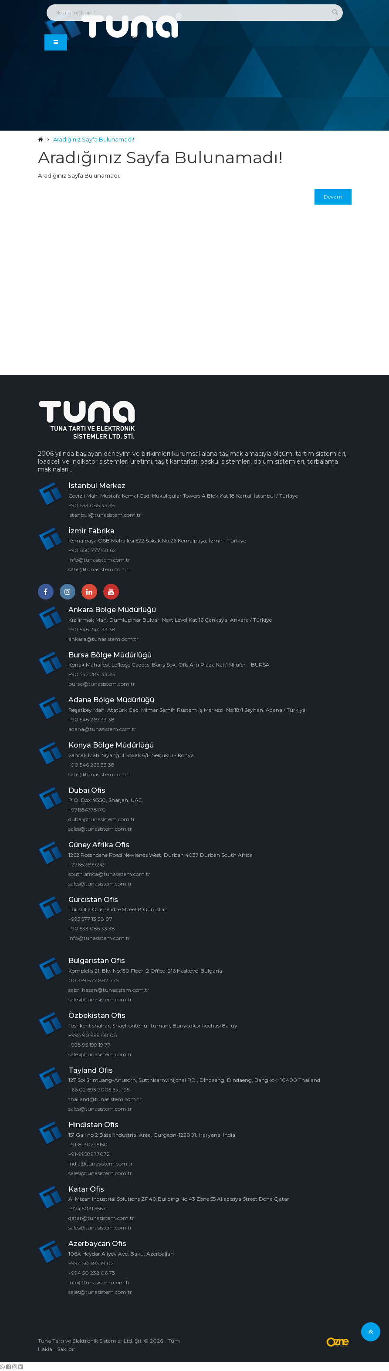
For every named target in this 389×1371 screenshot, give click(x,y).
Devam (333, 196)
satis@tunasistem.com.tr (100, 569)
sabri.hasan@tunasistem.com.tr (108, 989)
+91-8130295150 (88, 1144)
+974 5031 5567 (87, 1208)
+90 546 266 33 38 (91, 764)
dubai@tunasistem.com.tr (101, 819)
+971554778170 (87, 809)
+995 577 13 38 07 (90, 919)
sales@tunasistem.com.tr (100, 828)
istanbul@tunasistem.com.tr (104, 514)
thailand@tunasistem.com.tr (105, 1099)
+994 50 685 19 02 (91, 1263)
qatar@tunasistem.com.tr (101, 1218)
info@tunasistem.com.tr (99, 559)
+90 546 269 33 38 (91, 719)
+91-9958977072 (89, 1153)
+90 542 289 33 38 (91, 674)
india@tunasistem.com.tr (100, 1163)
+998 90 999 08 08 (92, 1034)
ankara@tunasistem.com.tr (103, 638)
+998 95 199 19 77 (89, 1044)
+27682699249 (87, 864)
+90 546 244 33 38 (91, 629)
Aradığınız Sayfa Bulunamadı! (93, 139)
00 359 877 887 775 (93, 980)
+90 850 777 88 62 (92, 550)
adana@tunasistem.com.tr (102, 729)
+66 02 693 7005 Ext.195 (98, 1089)
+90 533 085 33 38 (91, 505)
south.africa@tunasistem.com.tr (109, 873)
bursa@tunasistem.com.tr (101, 683)
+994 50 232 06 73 (91, 1272)
